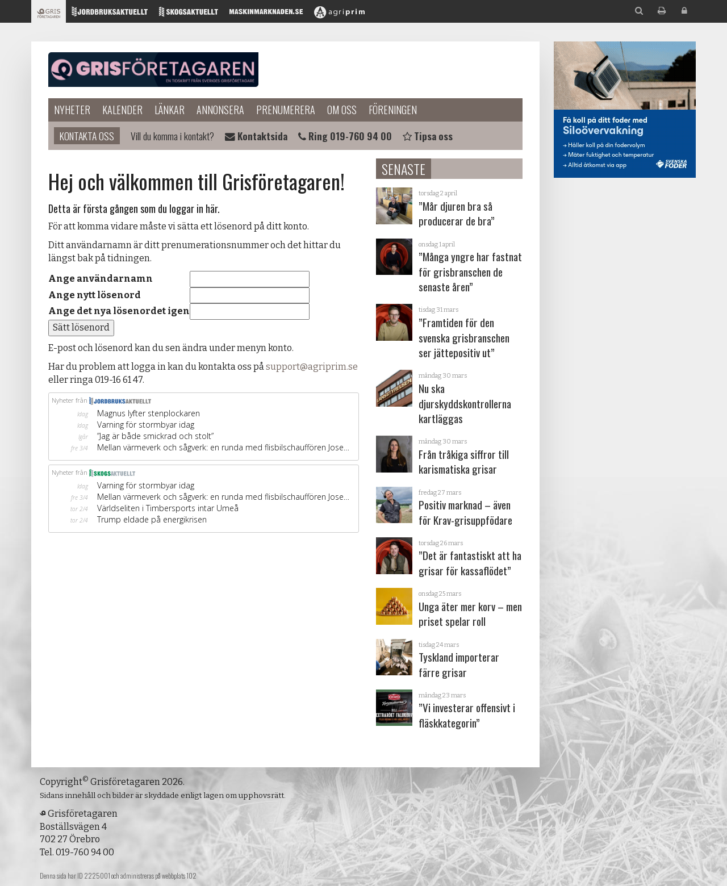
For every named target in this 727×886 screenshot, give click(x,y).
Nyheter (72, 109)
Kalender (122, 109)
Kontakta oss (87, 135)
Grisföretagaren (153, 70)
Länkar (169, 109)
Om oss (342, 109)
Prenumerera (285, 109)
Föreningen (393, 109)
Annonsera (220, 109)
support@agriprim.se (312, 366)
